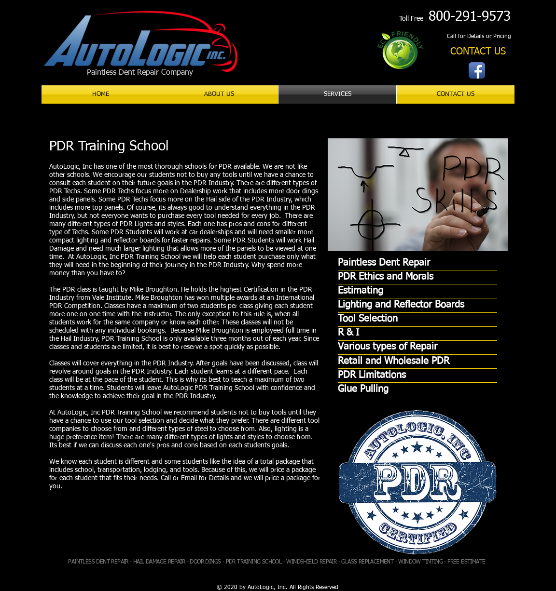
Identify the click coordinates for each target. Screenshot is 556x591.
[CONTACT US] (478, 51)
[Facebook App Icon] (477, 70)
